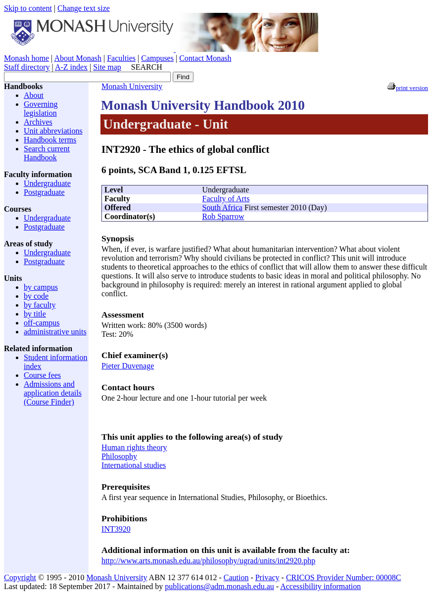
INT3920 (116, 529)
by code (36, 296)
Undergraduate (47, 183)
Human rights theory (134, 447)
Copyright (20, 577)
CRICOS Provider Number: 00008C (343, 577)
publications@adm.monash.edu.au (219, 586)
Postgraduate (44, 192)
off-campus (42, 323)
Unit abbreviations (53, 131)
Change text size (83, 8)
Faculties (121, 58)
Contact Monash (205, 58)
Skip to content (28, 8)
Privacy (267, 577)
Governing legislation (40, 108)
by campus (41, 287)
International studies (133, 465)
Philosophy (119, 456)
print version (412, 88)
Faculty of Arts (226, 198)
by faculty (39, 305)
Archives (38, 122)
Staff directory (27, 67)
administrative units (55, 331)
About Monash (77, 58)
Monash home (26, 58)
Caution (236, 577)
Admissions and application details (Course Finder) (53, 393)
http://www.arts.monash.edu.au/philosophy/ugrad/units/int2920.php (208, 560)
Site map (107, 67)
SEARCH (146, 67)
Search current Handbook (47, 153)
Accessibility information (320, 586)
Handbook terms (50, 140)
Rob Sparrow (223, 216)
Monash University (131, 86)
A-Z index (71, 67)
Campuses (157, 58)
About (34, 95)
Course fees (42, 375)
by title (35, 314)
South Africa (222, 207)
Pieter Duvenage (127, 366)
